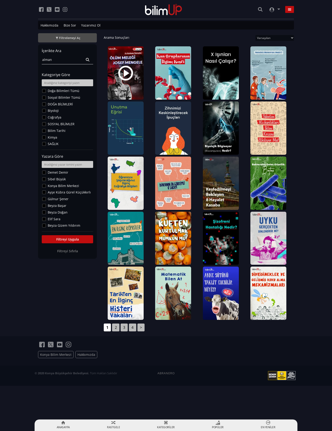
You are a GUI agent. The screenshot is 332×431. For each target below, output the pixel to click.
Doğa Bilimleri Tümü (63, 91)
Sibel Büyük (57, 179)
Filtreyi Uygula (67, 239)
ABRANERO (166, 407)
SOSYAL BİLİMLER (61, 124)
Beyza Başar (57, 205)
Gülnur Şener (58, 199)
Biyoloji (53, 110)
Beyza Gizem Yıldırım (64, 225)
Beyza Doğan (58, 212)
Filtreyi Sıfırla (67, 251)
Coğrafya (54, 117)
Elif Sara (54, 219)
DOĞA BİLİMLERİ (60, 104)
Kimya (52, 137)
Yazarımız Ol (91, 25)
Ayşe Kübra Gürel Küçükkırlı (69, 192)
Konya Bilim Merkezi (63, 186)
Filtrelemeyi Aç (69, 38)
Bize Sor (70, 25)
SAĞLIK (53, 144)
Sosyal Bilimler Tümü (64, 97)
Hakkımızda (49, 25)
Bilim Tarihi (56, 130)
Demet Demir (58, 172)
